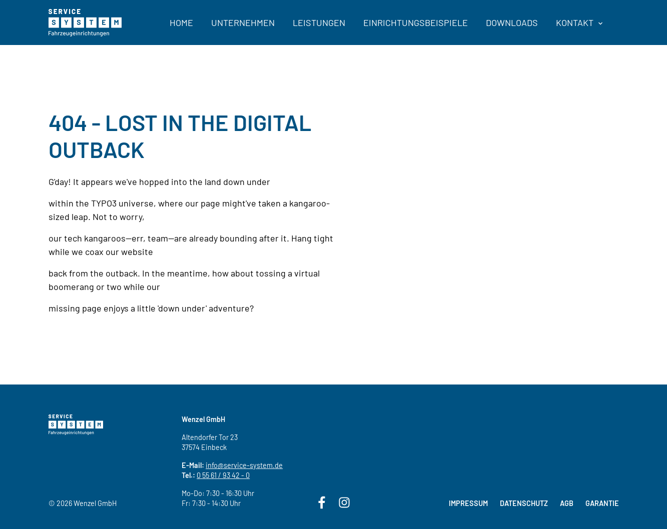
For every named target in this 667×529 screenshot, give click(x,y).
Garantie (602, 503)
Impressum (468, 503)
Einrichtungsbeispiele (415, 22)
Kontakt (579, 22)
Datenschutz (524, 503)
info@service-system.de (244, 465)
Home (181, 22)
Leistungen (319, 22)
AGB (566, 503)
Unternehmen (243, 22)
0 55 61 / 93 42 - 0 (223, 475)
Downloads (512, 22)
